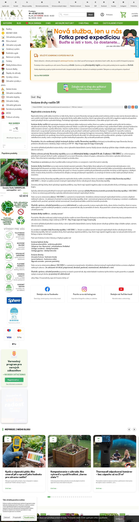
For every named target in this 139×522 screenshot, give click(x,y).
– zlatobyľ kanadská (44, 248)
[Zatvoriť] (135, 54)
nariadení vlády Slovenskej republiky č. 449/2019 (57, 230)
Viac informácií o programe (14, 384)
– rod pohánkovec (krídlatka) (50, 246)
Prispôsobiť (17, 517)
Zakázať (7, 517)
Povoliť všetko (29, 517)
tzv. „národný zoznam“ (47, 214)
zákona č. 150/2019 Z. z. (58, 197)
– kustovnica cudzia (43, 259)
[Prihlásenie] (106, 14)
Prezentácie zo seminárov (40, 162)
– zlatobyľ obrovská (43, 251)
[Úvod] (12, 14)
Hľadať (90, 15)
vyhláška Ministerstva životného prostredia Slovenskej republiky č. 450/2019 (110, 191)
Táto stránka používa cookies (14, 500)
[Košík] (128, 14)
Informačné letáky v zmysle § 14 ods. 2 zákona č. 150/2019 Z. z (98, 153)
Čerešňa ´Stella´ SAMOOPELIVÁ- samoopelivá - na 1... (14, 189)
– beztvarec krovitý (44, 257)
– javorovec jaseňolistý (45, 261)
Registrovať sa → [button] (14, 380)
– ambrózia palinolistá (46, 244)
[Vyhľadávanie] (73, 14)
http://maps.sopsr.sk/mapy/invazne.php (89, 144)
